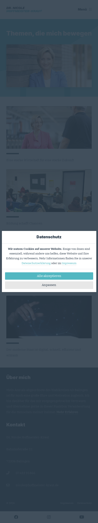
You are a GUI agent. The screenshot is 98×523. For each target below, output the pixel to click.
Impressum (69, 263)
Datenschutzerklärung (36, 263)
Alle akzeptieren (49, 276)
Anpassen (49, 285)
